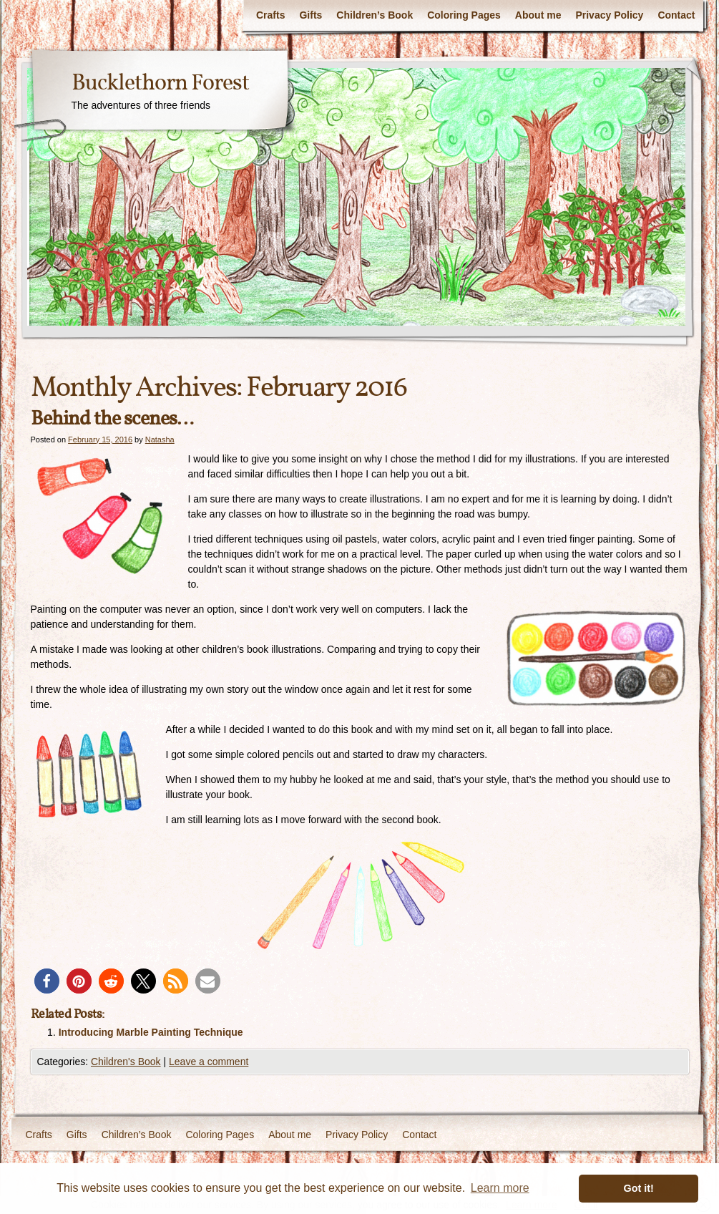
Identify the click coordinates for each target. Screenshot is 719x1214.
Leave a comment (208, 1061)
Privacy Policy (609, 15)
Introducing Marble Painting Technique (151, 1032)
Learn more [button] (500, 1188)
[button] (46, 981)
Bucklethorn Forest (160, 83)
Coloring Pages (464, 15)
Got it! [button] (639, 1188)
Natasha (160, 439)
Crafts (270, 15)
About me (538, 15)
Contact (676, 15)
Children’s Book (374, 15)
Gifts (310, 15)
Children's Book (126, 1061)
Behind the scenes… (112, 419)
